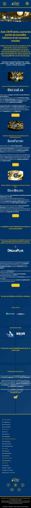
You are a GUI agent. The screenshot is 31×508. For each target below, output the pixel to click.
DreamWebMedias (6, 453)
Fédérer (15, 215)
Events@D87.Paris (15, 392)
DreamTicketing (6, 427)
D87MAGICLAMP (7, 458)
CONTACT (5, 463)
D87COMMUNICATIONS (9, 439)
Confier (15, 164)
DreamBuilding (6, 436)
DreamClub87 (5, 451)
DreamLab (4, 431)
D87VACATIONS (6, 419)
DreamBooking (6, 422)
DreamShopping (6, 460)
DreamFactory (6, 434)
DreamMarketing (6, 443)
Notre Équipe (5, 465)
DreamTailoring (6, 424)
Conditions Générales (7, 470)
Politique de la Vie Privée (8, 472)
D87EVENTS (5, 429)
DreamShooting (6, 441)
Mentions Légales (6, 468)
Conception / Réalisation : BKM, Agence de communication (16, 506)
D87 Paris (15, 4)
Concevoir (15, 115)
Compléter (15, 285)
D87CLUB (5, 448)
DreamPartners (6, 456)
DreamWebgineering (7, 446)
